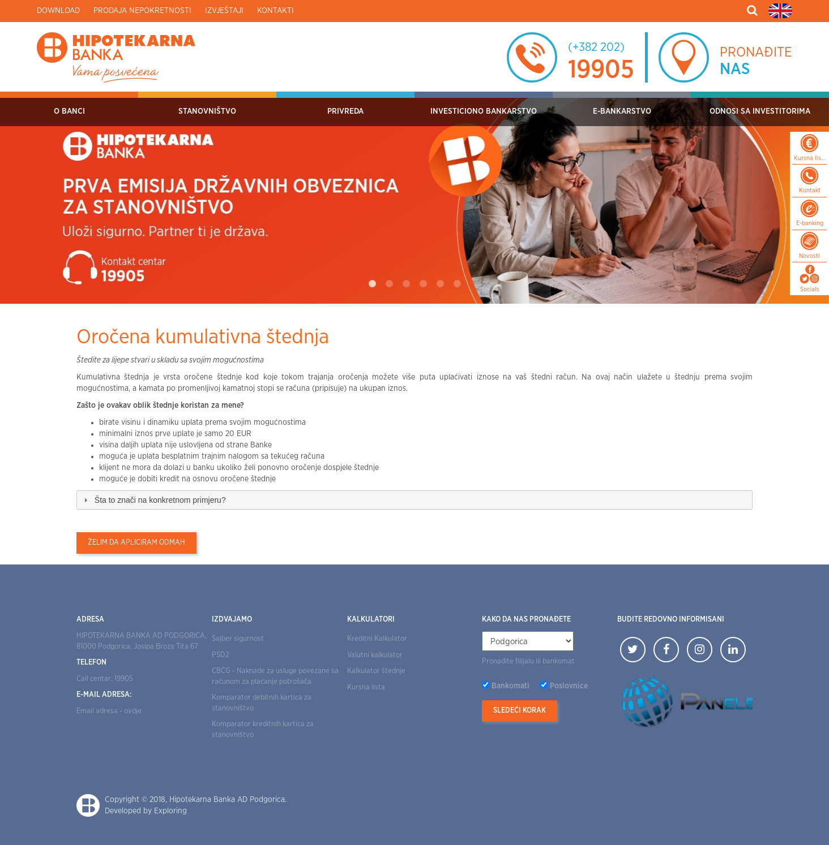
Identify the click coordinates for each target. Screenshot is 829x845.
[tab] (414, 500)
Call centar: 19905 (104, 679)
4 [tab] (423, 284)
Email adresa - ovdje (109, 711)
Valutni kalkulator (375, 655)
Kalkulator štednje (376, 671)
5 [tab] (440, 284)
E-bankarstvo (622, 111)
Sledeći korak (519, 710)
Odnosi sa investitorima (760, 111)
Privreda (345, 111)
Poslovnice (569, 686)
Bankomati (510, 686)
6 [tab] (457, 284)
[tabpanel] (414, 198)
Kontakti (275, 11)
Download (58, 11)
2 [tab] (389, 284)
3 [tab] (406, 284)
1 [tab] (372, 284)
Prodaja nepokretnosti (142, 11)
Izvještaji (224, 11)
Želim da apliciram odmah (136, 542)
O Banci (69, 111)
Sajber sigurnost (238, 639)
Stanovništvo (207, 111)
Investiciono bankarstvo (483, 111)
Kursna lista (366, 687)
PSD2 (220, 655)
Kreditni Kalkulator (377, 639)
